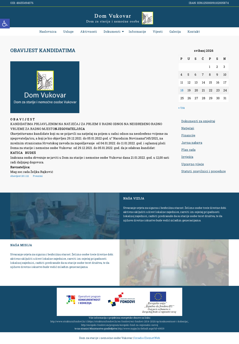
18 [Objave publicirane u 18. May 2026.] (181, 90)
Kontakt (193, 31)
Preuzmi (38, 175)
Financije (188, 135)
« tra (181, 108)
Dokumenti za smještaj (198, 121)
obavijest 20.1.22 (19, 175)
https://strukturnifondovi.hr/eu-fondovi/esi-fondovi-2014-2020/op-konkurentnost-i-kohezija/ (138, 321)
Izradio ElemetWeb (147, 338)
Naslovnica (47, 31)
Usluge (68, 31)
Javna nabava (191, 143)
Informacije (137, 31)
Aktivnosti (88, 31)
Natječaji (187, 128)
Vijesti (158, 31)
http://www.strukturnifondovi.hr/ (68, 321)
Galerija (175, 31)
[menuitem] (47, 31)
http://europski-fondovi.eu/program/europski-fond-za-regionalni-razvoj (119, 324)
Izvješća (187, 157)
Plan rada (188, 150)
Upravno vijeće (192, 164)
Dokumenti (112, 31)
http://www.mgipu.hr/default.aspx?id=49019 (141, 328)
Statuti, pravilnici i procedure (203, 171)
